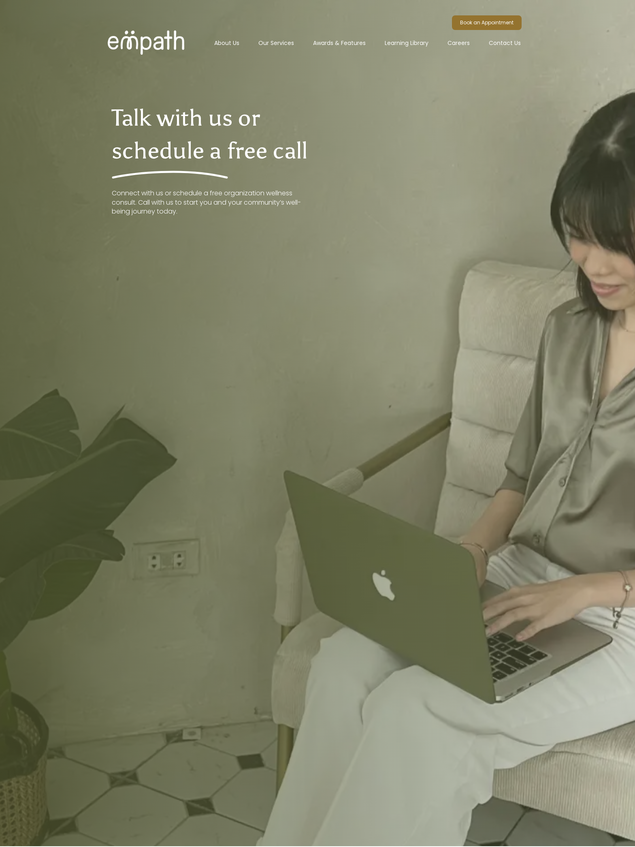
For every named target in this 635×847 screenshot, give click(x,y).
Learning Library (406, 43)
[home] (155, 30)
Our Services (276, 43)
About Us (226, 43)
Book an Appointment (487, 22)
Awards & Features (339, 43)
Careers (458, 43)
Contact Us (505, 43)
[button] (276, 43)
